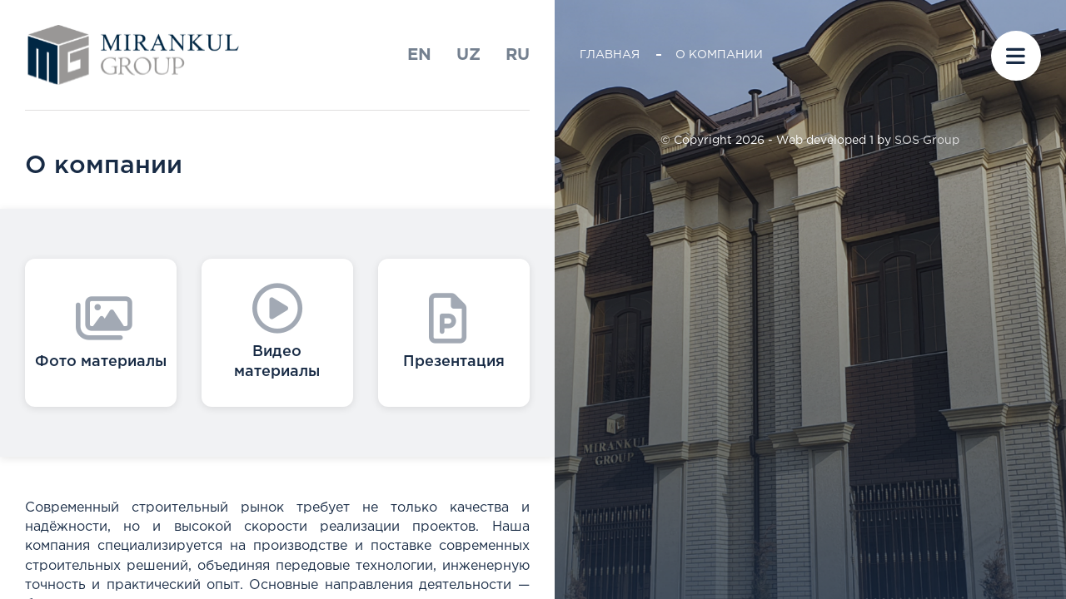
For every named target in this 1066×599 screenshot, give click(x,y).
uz (468, 54)
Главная (610, 55)
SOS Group (926, 141)
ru (518, 54)
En (419, 54)
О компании (719, 55)
